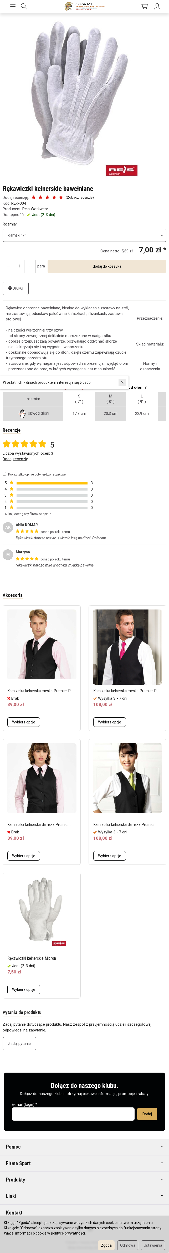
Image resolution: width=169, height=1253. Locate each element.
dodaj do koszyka (107, 266)
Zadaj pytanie (19, 1043)
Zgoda (106, 1245)
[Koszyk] (136, 6)
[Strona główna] (84, 6)
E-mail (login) (23, 1104)
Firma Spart (84, 1163)
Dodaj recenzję (15, 459)
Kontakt (14, 1213)
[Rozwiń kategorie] (13, 6)
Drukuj (15, 288)
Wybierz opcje (23, 722)
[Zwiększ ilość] (8, 266)
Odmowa (127, 1245)
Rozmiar (10, 224)
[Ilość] (19, 266)
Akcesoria (13, 595)
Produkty (84, 1180)
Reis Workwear (35, 209)
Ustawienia (153, 1245)
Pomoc (84, 1147)
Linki (84, 1196)
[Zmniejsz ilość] (30, 266)
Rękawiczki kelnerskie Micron (35, 958)
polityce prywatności (68, 1233)
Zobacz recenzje (80, 197)
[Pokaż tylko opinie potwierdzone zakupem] (4, 474)
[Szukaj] (26, 6)
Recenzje (12, 430)
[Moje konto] (153, 6)
